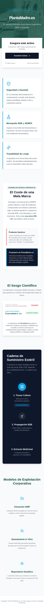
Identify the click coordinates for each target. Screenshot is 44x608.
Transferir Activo (22, 56)
